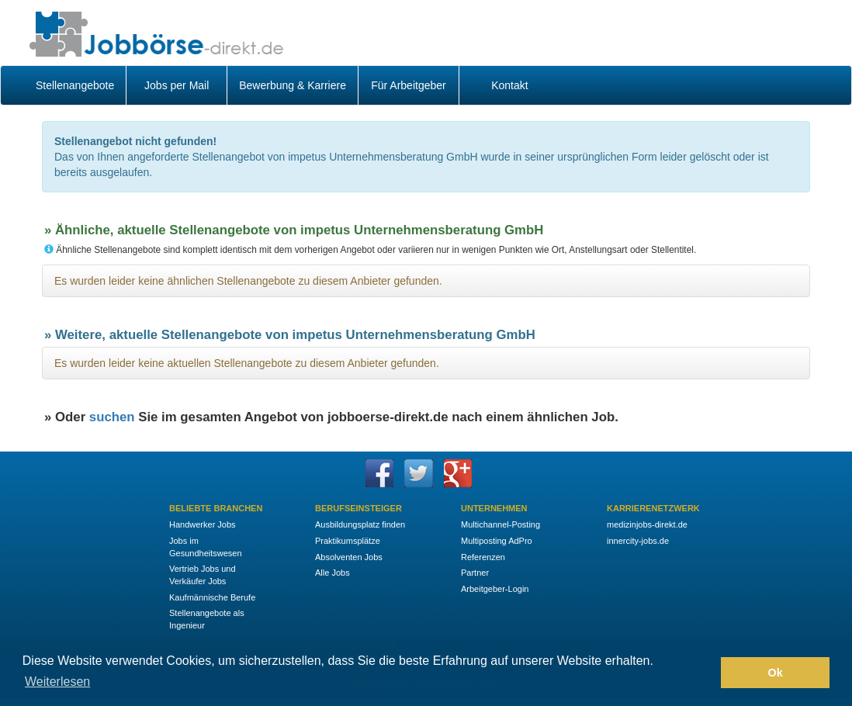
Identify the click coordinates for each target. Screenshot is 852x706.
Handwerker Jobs (202, 524)
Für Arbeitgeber (408, 85)
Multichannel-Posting (500, 524)
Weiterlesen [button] (57, 681)
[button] (704, 672)
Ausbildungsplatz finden (360, 524)
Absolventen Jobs (349, 557)
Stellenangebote (75, 85)
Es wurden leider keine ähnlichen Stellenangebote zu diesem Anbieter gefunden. (248, 281)
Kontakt (509, 85)
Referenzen (483, 557)
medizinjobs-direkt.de (647, 524)
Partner (475, 572)
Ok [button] (775, 672)
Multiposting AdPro (496, 540)
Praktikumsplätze (347, 540)
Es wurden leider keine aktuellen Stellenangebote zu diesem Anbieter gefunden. (246, 363)
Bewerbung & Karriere (292, 85)
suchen (112, 417)
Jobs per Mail (176, 85)
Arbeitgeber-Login (494, 589)
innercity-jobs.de (638, 540)
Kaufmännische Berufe (212, 597)
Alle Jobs (332, 572)
